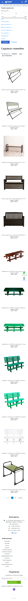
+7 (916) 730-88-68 (15, 5)
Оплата (7, 545)
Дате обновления (7, 55)
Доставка (7, 543)
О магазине (7, 541)
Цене (20, 53)
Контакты (7, 558)
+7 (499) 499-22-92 (5, 5)
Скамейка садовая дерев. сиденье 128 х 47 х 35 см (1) (14, 162)
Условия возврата (7, 549)
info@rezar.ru (24, 5)
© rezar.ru (14, 598)
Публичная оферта (7, 551)
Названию (14, 53)
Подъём (7, 547)
